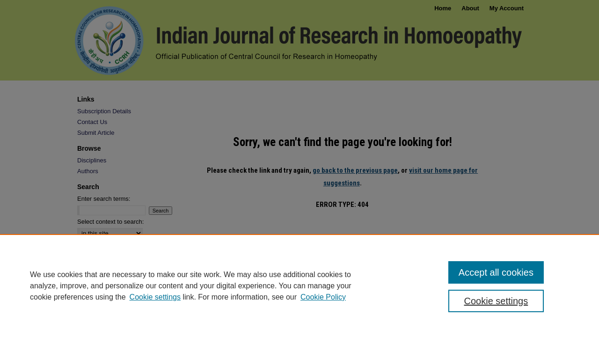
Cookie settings (155, 297)
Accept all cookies (496, 272)
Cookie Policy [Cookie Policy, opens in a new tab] (323, 297)
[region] (299, 285)
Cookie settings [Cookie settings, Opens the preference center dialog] (496, 301)
